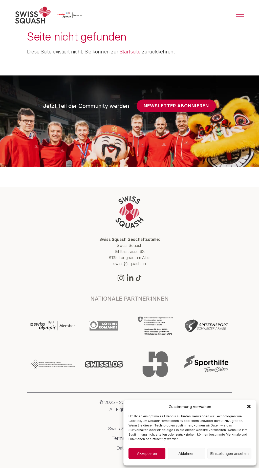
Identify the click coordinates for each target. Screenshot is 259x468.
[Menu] (240, 15)
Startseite (130, 52)
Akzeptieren (147, 453)
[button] (248, 406)
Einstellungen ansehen (229, 453)
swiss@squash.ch (129, 263)
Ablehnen (186, 453)
